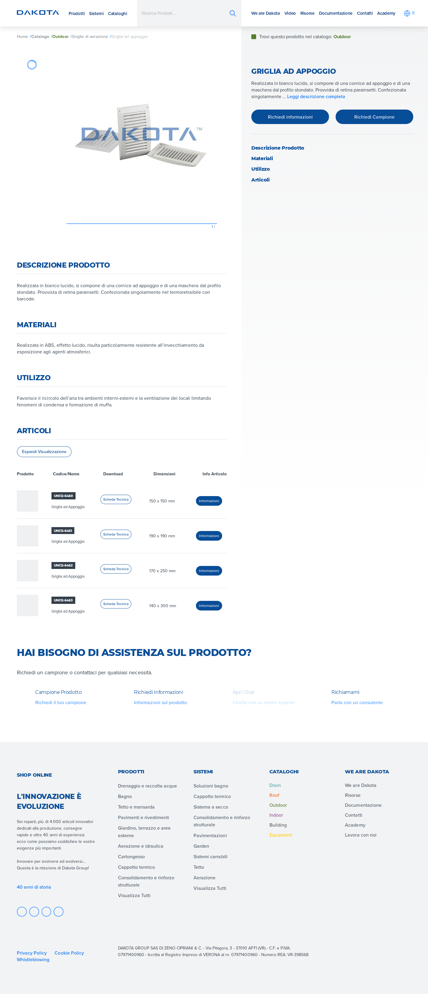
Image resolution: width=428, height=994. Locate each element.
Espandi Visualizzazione (44, 452)
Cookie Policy (69, 952)
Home (22, 36)
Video (290, 13)
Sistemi (96, 13)
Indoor (276, 815)
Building (278, 825)
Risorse (307, 13)
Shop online (34, 775)
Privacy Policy (32, 952)
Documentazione (335, 13)
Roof (274, 795)
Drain (275, 785)
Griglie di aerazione (90, 36)
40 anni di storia (34, 887)
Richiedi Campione (374, 116)
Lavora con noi (360, 834)
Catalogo (40, 36)
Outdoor (60, 36)
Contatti (365, 13)
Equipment (280, 834)
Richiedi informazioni (290, 116)
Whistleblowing (33, 959)
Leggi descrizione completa (316, 96)
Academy (386, 13)
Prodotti (77, 13)
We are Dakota (265, 13)
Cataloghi (117, 13)
